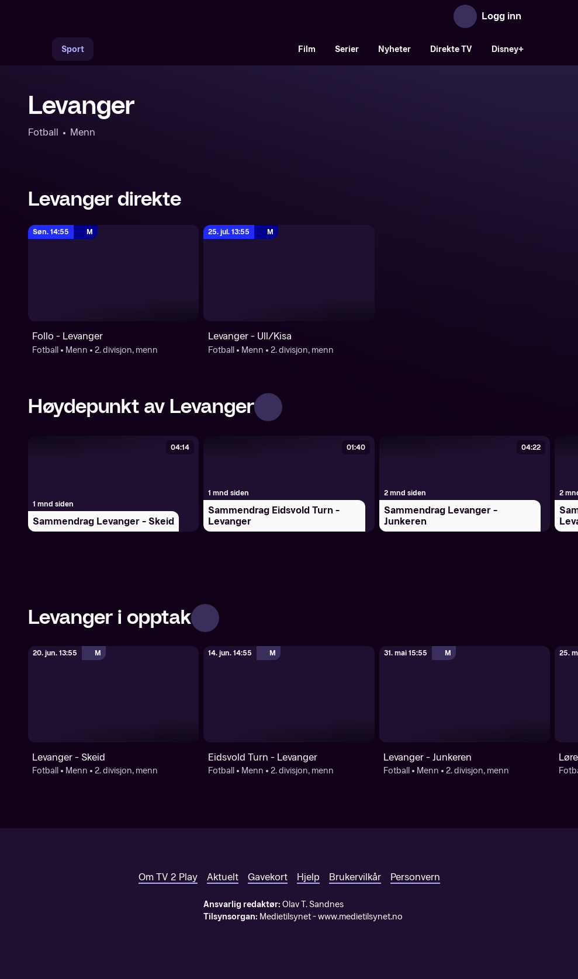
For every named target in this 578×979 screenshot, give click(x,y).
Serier (347, 49)
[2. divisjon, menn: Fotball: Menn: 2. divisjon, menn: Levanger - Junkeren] (464, 694)
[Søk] (39, 49)
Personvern (415, 877)
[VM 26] (191, 49)
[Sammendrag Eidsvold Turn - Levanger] (288, 484)
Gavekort (268, 877)
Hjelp (308, 877)
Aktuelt (222, 877)
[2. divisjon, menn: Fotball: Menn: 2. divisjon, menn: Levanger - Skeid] (113, 694)
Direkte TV (451, 49)
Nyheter (394, 49)
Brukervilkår (355, 877)
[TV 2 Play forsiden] (115, 16)
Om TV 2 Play (168, 877)
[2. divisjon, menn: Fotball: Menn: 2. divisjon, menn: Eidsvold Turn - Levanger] (288, 694)
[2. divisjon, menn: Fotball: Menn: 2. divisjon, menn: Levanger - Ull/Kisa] (288, 273)
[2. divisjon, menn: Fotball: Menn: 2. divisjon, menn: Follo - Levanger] (113, 273)
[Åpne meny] (538, 16)
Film (307, 49)
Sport (72, 49)
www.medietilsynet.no (360, 917)
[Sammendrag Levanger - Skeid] (113, 484)
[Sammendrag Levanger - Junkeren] (464, 484)
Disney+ (508, 49)
